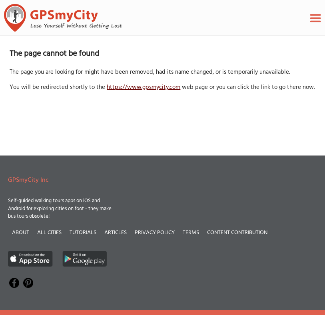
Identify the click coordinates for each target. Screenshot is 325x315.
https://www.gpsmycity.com (143, 87)
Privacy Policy (155, 232)
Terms (191, 232)
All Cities (49, 232)
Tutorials (83, 232)
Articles (115, 232)
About (20, 232)
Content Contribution (237, 232)
